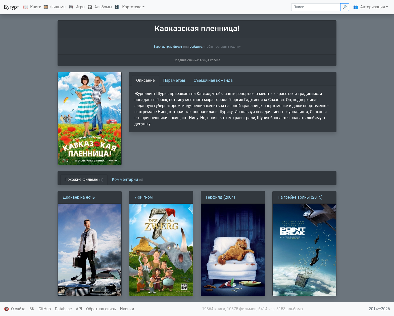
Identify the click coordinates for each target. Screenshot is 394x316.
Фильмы (58, 7)
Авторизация (372, 7)
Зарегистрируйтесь (168, 46)
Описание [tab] (145, 80)
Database (63, 308)
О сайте (18, 308)
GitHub (44, 308)
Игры (80, 7)
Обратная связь (101, 308)
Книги (35, 7)
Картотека (131, 7)
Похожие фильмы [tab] (84, 179)
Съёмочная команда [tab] (213, 80)
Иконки (127, 308)
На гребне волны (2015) (300, 197)
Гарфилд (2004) (220, 197)
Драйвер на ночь (79, 197)
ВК (31, 308)
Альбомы (103, 7)
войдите (195, 46)
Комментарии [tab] (127, 179)
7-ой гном (143, 197)
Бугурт (11, 7)
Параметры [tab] (174, 80)
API (79, 308)
